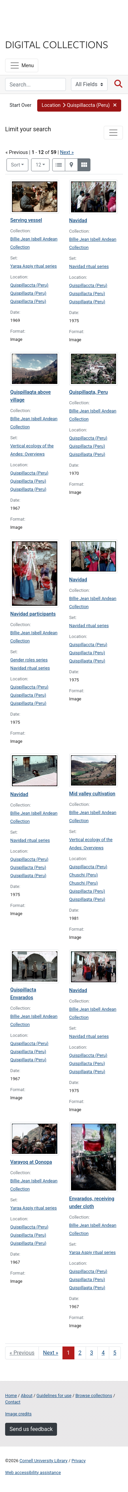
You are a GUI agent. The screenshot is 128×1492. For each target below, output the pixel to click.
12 (42, 164)
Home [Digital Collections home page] (11, 1395)
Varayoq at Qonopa (31, 1162)
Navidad (78, 221)
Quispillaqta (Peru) (28, 293)
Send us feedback (31, 1429)
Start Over (20, 105)
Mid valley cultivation (92, 794)
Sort (15, 165)
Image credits (18, 1413)
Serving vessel (26, 220)
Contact (12, 1401)
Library (25, 31)
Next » (67, 152)
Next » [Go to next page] (50, 1353)
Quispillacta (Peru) (28, 301)
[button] (79, 105)
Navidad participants (33, 614)
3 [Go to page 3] (91, 1353)
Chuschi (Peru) (83, 874)
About (26, 1395)
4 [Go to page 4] (103, 1353)
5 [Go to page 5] (114, 1353)
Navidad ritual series (89, 266)
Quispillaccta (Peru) (29, 285)
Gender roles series (29, 659)
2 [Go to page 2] (80, 1353)
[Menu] (21, 65)
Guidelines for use (54, 1395)
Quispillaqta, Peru (88, 392)
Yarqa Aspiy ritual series (33, 266)
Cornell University (39, 13)
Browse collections (93, 1395)
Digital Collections (56, 44)
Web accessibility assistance (33, 1472)
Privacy (78, 1460)
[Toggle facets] (113, 132)
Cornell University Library (43, 1460)
